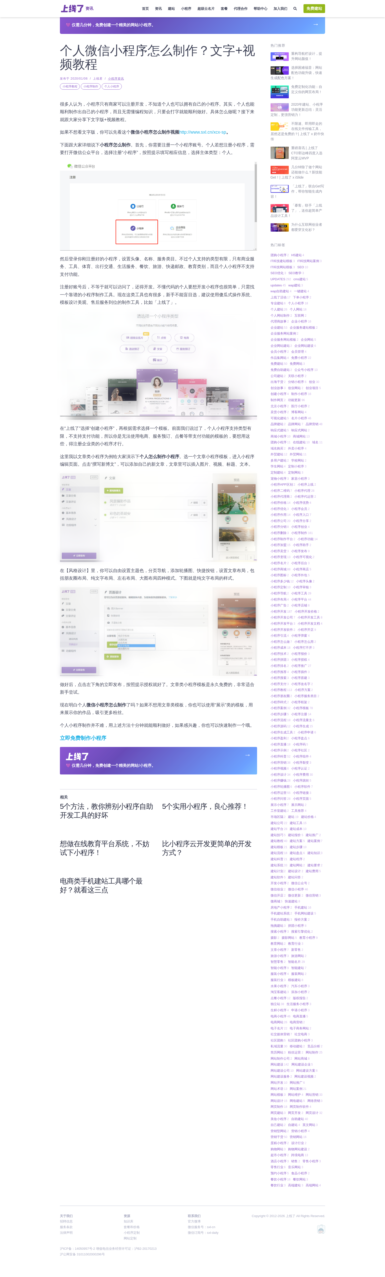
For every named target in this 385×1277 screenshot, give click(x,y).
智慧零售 (278, 962)
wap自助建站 (281, 291)
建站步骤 (298, 847)
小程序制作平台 (283, 539)
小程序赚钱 (280, 780)
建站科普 (279, 859)
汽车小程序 (300, 986)
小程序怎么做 (281, 642)
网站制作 (314, 1052)
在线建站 (301, 442)
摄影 (275, 938)
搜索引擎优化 (302, 931)
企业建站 (279, 327)
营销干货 (279, 1137)
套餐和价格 (132, 1227)
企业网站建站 (281, 346)
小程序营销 (280, 762)
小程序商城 (280, 569)
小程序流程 (280, 720)
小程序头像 (305, 581)
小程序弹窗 (300, 635)
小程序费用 (303, 774)
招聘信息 (66, 1221)
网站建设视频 (305, 1076)
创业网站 (295, 388)
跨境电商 (299, 1155)
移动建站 (297, 1046)
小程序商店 (302, 569)
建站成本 (298, 829)
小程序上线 (307, 484)
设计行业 (298, 1143)
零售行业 (278, 1167)
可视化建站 (280, 418)
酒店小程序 (280, 1161)
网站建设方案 (307, 1070)
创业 (314, 382)
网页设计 (314, 1113)
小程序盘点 (300, 738)
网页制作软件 (300, 1107)
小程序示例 (280, 750)
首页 (145, 9)
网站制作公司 (281, 1058)
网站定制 (130, 1238)
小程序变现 (280, 557)
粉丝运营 (295, 1052)
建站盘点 (297, 853)
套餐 (224, 9)
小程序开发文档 (310, 623)
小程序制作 (90, 86)
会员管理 (298, 351)
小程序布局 (280, 599)
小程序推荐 (280, 672)
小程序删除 (280, 533)
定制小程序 (297, 466)
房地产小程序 (281, 907)
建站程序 (297, 859)
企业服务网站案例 (285, 333)
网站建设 (280, 1064)
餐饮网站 (300, 1179)
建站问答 (295, 877)
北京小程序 (280, 406)
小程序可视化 (304, 557)
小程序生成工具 (283, 732)
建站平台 (279, 829)
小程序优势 (302, 503)
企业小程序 (301, 321)
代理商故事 (280, 321)
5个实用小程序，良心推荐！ (205, 806)
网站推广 (297, 1082)
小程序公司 (280, 521)
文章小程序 (280, 950)
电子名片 (279, 1028)
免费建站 (314, 8)
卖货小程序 (280, 412)
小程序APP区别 (283, 484)
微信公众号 (300, 883)
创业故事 (278, 388)
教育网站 (278, 943)
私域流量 (279, 1046)
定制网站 (295, 472)
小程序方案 (304, 690)
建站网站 (297, 865)
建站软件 (278, 877)
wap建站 (295, 285)
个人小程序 (111, 86)
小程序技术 (280, 654)
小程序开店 (307, 629)
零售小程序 (311, 1161)
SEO (302, 267)
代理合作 (241, 9)
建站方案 (297, 841)
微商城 (277, 901)
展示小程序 (280, 805)
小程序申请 (307, 732)
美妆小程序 (280, 1119)
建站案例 (315, 841)
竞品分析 (315, 1046)
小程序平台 (301, 599)
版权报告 (300, 998)
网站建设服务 (281, 1076)
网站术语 (279, 1089)
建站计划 (278, 871)
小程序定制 (280, 587)
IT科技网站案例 (309, 261)
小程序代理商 (281, 496)
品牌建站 (278, 424)
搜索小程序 (280, 931)
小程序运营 (280, 793)
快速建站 (292, 901)
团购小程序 (280, 255)
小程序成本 (280, 647)
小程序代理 (304, 490)
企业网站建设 (305, 346)
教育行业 (295, 943)
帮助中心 (260, 9)
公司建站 (278, 376)
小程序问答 (280, 798)
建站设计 (295, 871)
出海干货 (278, 382)
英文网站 (310, 1125)
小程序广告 (280, 605)
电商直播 (300, 1016)
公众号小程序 (305, 370)
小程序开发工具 (310, 617)
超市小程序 (280, 1155)
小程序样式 (280, 702)
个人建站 (279, 309)
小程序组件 (302, 756)
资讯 (158, 9)
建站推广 (313, 835)
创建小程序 (280, 394)
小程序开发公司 (283, 617)
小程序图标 (280, 575)
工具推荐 (298, 811)
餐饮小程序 (280, 1179)
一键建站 (301, 291)
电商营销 (297, 1022)
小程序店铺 (300, 605)
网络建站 (297, 1101)
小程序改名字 (302, 684)
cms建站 (300, 279)
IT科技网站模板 (283, 267)
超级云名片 (206, 9)
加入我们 (280, 9)
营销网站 (298, 1137)
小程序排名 (280, 666)
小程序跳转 (302, 780)
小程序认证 (300, 768)
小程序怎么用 (305, 642)
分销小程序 (297, 382)
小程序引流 (280, 635)
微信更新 (295, 895)
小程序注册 (301, 714)
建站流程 (279, 853)
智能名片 (296, 962)
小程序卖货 (280, 551)
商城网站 (301, 436)
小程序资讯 (116, 78)
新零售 (297, 950)
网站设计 (279, 1101)
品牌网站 (295, 424)
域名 (317, 442)
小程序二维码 (281, 490)
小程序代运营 (305, 496)
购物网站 (278, 1149)
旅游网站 (298, 956)
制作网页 (278, 400)
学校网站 (298, 460)
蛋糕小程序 (280, 1143)
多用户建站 (280, 460)
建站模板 (279, 847)
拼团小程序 (297, 925)
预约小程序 (280, 1173)
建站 (171, 9)
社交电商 (302, 1034)
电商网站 (279, 1022)
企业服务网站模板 (285, 339)
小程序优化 (280, 509)
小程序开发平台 (283, 623)
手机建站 (302, 907)
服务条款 (66, 1227)
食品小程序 (300, 1173)
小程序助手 (302, 545)
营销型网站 (280, 1131)
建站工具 (298, 823)
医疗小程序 (300, 406)
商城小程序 (280, 436)
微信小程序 (298, 889)
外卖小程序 (297, 448)
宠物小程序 (280, 478)
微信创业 (278, 889)
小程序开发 (281, 611)
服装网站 (298, 974)
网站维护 (295, 1094)
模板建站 (295, 980)
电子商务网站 (300, 1028)
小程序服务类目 (306, 696)
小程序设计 (280, 774)
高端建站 (295, 1185)
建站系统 (279, 865)
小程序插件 (300, 672)
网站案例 (298, 1089)
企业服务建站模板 (304, 327)
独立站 (277, 1004)
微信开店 (278, 895)
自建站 (294, 1125)
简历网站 (278, 1052)
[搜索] (295, 9)
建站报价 (295, 835)
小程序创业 (300, 527)
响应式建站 (280, 430)
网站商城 (302, 1058)
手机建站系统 (281, 913)
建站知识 (315, 853)
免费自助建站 (281, 370)
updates (278, 285)
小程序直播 (280, 744)
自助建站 (299, 1119)
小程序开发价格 (307, 611)
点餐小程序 (280, 998)
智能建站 (298, 968)
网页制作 (279, 1107)
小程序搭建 (300, 678)
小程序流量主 (304, 720)
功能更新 (296, 400)
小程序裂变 (302, 762)
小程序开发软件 (283, 629)
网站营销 (314, 1094)
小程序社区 (300, 750)
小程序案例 (280, 708)
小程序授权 (300, 659)
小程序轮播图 (281, 786)
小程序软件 (303, 786)
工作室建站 (280, 811)
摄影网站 (289, 938)
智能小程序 (280, 968)
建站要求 (315, 865)
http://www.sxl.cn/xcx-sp (202, 132)
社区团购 (278, 1040)
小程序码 (300, 744)
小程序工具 (301, 593)
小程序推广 (301, 666)
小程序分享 (302, 521)
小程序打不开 (304, 647)
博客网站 (298, 412)
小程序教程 (70, 86)
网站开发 (279, 1082)
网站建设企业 (302, 1064)
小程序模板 (303, 708)
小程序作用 (280, 515)
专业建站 (278, 303)
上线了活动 (280, 297)
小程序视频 (280, 768)
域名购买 (278, 448)
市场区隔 (278, 817)
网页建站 (278, 1113)
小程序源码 (280, 726)
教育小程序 (308, 938)
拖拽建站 (278, 925)
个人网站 (298, 309)
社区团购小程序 (300, 1040)
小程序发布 (300, 551)
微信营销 (313, 895)
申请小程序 (300, 1010)
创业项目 (313, 388)
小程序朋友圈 (281, 696)
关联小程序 (297, 376)
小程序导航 (280, 593)
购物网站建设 (299, 1149)
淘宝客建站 (280, 992)
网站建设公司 (282, 1070)
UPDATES (281, 279)
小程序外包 (300, 575)
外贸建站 (279, 454)
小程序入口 (302, 515)
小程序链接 (302, 793)
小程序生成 (303, 726)
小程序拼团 (280, 659)
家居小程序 (300, 478)
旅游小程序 (280, 956)
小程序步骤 (280, 714)
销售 (295, 1161)
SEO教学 (296, 273)
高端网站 (313, 1185)
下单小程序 (302, 297)
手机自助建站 (281, 919)
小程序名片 (280, 563)
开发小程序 (280, 883)
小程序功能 (307, 539)
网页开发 (295, 1113)
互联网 (300, 315)
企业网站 (308, 339)
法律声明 (66, 1233)
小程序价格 (280, 503)
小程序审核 (302, 587)
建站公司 (279, 823)
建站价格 (308, 817)
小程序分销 (280, 527)
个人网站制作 (281, 315)
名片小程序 (301, 418)
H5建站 (297, 255)
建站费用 (313, 871)
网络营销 (315, 1101)
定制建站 (278, 472)
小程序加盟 (280, 545)
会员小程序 (280, 351)
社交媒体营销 (281, 1034)
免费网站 (297, 363)
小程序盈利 (280, 738)
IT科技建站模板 (283, 261)
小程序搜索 (280, 678)
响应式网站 (300, 430)
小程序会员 (300, 509)
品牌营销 (314, 424)
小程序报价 (300, 654)
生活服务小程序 (299, 1004)
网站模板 (278, 1094)
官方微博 (194, 1221)
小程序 (186, 9)
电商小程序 (280, 1016)
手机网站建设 (305, 913)
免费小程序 (301, 358)
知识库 (128, 1221)
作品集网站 (280, 358)
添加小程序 (300, 992)
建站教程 (279, 841)
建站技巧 (278, 835)
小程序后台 (300, 563)
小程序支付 (280, 684)
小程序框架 (300, 702)
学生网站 (278, 466)
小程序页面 (302, 798)
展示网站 (298, 805)
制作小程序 (301, 394)
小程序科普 (280, 756)
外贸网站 (298, 454)
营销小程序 (300, 1131)
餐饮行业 (278, 1185)
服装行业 (278, 980)
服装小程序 (280, 974)
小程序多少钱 (282, 581)
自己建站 (278, 1125)
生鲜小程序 (280, 1010)
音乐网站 (295, 1167)
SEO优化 (278, 273)
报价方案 (302, 919)
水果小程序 (280, 986)
